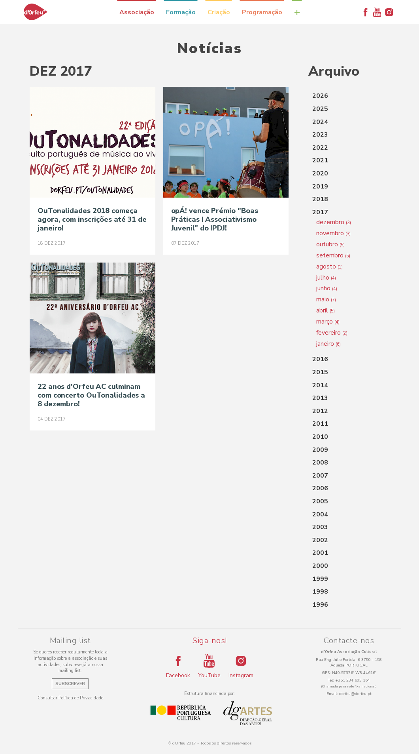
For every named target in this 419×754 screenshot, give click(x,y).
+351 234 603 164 (352, 680)
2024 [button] (320, 122)
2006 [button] (320, 488)
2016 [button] (320, 359)
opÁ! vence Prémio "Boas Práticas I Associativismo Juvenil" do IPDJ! (215, 219)
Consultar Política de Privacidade (70, 698)
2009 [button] (320, 450)
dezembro (333, 222)
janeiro (328, 343)
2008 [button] (320, 462)
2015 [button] (320, 372)
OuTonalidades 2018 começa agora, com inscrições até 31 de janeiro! (92, 219)
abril (325, 310)
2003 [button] (320, 527)
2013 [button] (320, 398)
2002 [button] (320, 540)
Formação (181, 12)
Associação (136, 12)
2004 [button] (320, 514)
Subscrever (70, 684)
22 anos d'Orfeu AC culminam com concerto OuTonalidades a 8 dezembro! (91, 395)
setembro (333, 255)
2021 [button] (320, 160)
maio (326, 299)
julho (326, 277)
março (328, 321)
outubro (330, 244)
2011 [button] (320, 423)
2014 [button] (320, 385)
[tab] (348, 96)
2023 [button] (320, 134)
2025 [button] (320, 109)
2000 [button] (320, 566)
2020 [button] (320, 173)
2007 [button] (320, 475)
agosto (329, 266)
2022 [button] (320, 147)
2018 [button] (320, 199)
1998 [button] (320, 591)
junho (326, 288)
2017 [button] (320, 212)
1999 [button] (320, 579)
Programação (262, 12)
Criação (219, 12)
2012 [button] (320, 411)
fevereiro (331, 332)
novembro (333, 233)
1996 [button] (320, 604)
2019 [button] (320, 186)
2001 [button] (320, 552)
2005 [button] (320, 501)
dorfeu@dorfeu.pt (355, 694)
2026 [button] (320, 95)
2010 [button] (320, 436)
